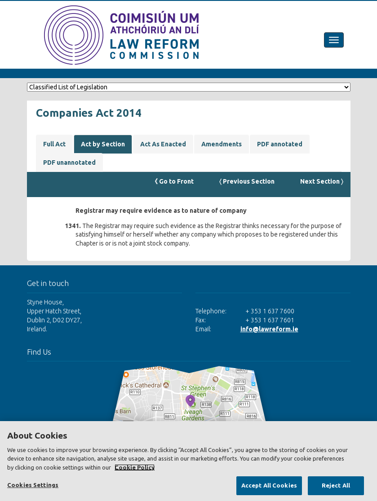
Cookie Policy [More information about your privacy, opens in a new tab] (135, 467)
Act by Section (103, 144)
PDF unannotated (69, 162)
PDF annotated (279, 144)
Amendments (221, 144)
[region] (188, 461)
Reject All (336, 485)
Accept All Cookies (269, 485)
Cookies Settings (32, 485)
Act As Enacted (163, 144)
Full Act (54, 144)
